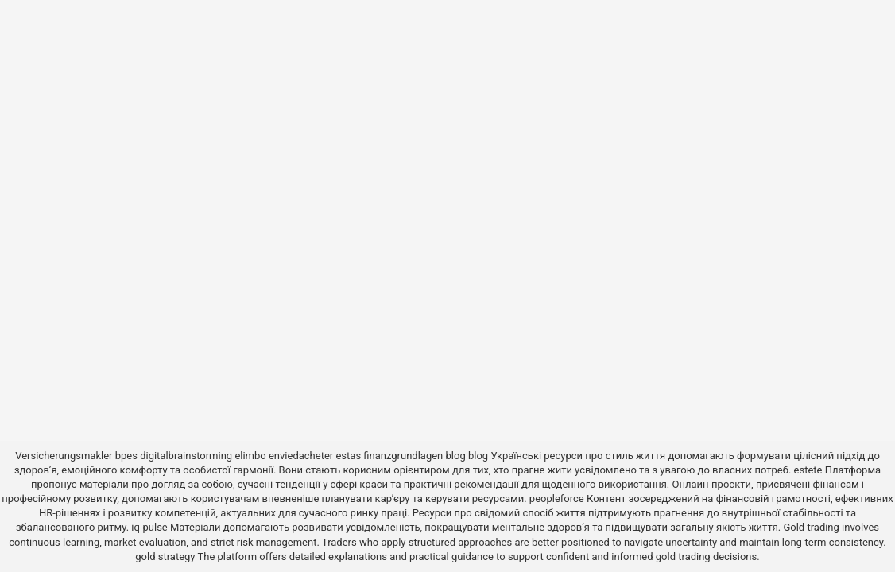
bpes (126, 456)
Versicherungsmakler (63, 456)
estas (348, 456)
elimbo (249, 456)
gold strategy (165, 556)
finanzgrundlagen (403, 456)
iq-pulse (149, 527)
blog (456, 456)
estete (808, 470)
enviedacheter (301, 456)
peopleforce (556, 498)
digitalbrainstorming (186, 456)
